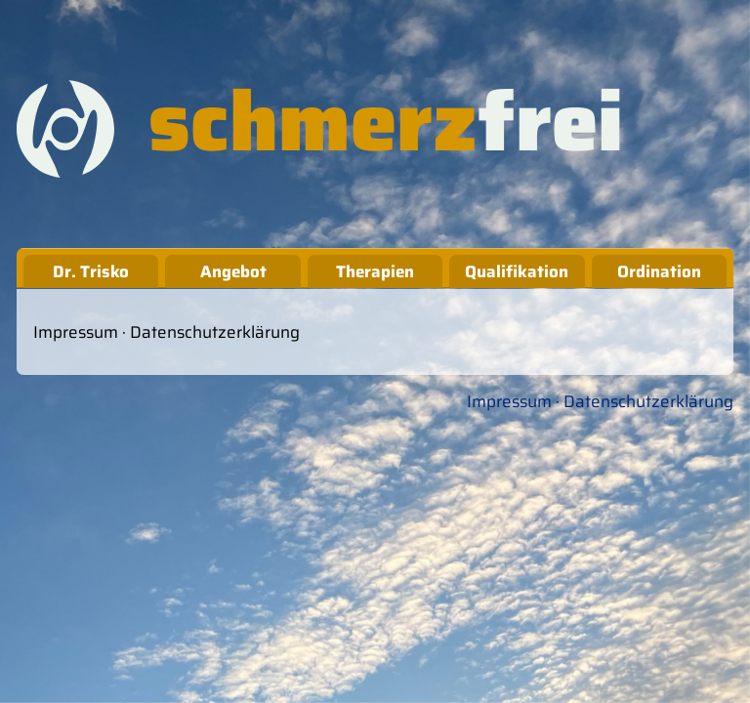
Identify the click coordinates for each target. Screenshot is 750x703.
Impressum (75, 332)
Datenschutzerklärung (215, 332)
